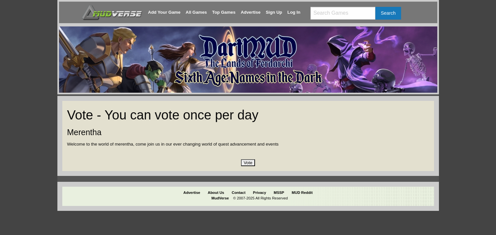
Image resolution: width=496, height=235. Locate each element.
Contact (239, 193)
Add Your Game (164, 12)
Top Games (224, 12)
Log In (293, 12)
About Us (216, 193)
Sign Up (274, 12)
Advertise (251, 12)
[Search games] (342, 13)
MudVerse (220, 198)
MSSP (279, 193)
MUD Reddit (302, 193)
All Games (196, 12)
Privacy (259, 193)
